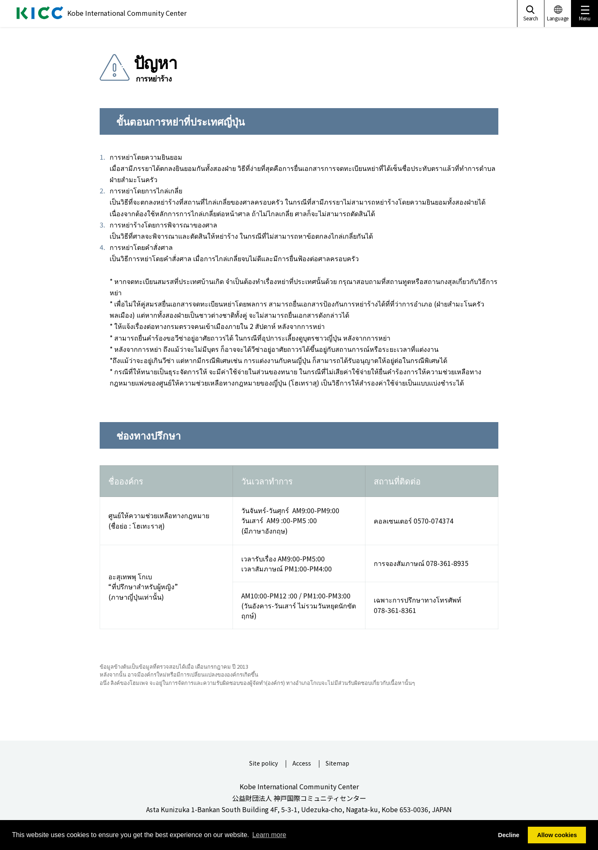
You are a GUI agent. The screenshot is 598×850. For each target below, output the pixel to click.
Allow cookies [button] (557, 835)
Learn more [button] (269, 834)
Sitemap (337, 763)
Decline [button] (508, 835)
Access (301, 763)
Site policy (263, 763)
